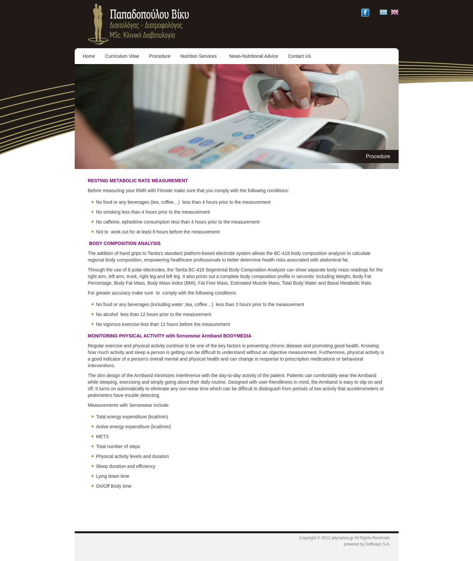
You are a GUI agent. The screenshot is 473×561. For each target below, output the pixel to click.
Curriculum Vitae (122, 56)
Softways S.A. (378, 544)
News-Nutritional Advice (253, 56)
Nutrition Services (201, 56)
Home (89, 56)
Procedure (160, 56)
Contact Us (299, 56)
